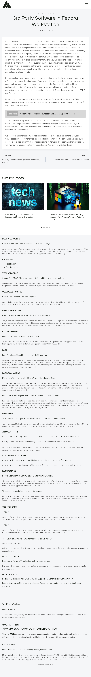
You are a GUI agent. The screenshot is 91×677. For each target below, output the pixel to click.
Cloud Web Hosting (12, 292)
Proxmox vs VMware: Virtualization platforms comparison (26, 561)
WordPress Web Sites (11, 604)
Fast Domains (9, 471)
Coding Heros (9, 507)
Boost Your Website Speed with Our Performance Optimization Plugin (31, 395)
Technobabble (10, 273)
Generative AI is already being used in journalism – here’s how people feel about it (36, 460)
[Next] (86, 204)
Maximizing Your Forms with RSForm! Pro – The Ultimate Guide (28, 378)
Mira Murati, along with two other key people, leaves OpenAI (27, 650)
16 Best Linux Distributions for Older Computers (22, 491)
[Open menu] (86, 4)
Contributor (41, 30)
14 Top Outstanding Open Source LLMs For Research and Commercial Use (33, 418)
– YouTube (7, 512)
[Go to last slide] (5, 204)
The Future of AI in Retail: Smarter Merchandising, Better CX (27, 539)
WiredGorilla (9, 645)
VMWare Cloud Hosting (11, 625)
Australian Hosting (10, 432)
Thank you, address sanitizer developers (68, 157)
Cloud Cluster (10, 331)
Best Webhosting (11, 239)
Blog (4, 350)
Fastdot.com (11, 264)
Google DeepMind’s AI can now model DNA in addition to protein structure (33, 278)
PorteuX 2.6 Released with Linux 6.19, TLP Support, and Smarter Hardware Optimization (39, 579)
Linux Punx (7, 414)
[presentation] (23, 196)
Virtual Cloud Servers (11, 556)
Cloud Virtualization (45, 13)
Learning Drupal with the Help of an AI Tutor (20, 336)
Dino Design (8, 543)
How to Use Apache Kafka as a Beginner (19, 297)
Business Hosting (11, 373)
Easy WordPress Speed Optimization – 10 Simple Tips (24, 355)
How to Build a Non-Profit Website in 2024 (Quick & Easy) (26, 244)
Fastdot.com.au (12, 267)
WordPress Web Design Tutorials (15, 456)
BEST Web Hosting (11, 311)
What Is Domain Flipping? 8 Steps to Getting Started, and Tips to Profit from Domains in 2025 (40, 436)
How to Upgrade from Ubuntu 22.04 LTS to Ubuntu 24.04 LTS (27, 476)
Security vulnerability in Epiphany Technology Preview (23, 159)
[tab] (41, 227)
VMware (8, 634)
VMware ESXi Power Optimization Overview (31, 628)
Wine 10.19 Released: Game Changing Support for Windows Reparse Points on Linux (67, 217)
